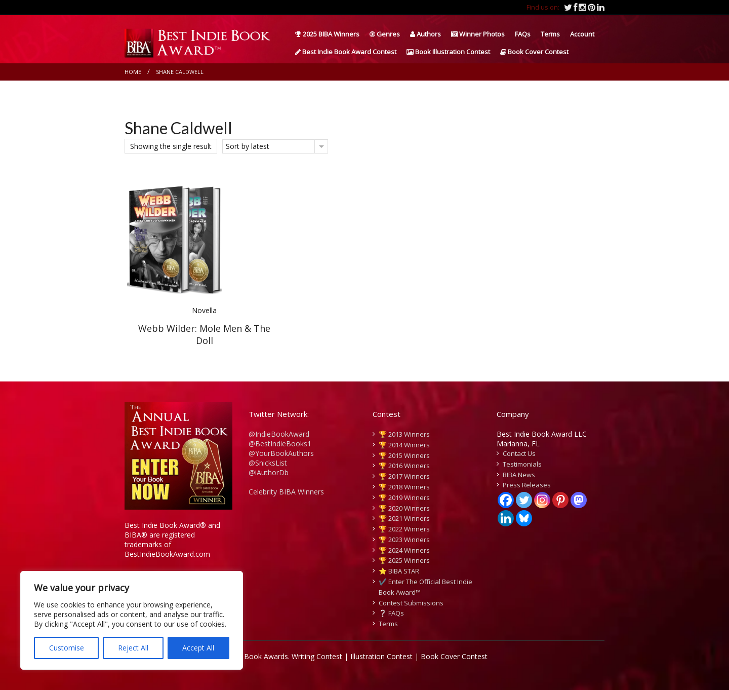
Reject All (133, 648)
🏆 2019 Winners (404, 497)
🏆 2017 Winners (404, 476)
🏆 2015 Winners (404, 455)
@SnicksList (268, 463)
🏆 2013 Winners (404, 434)
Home (133, 71)
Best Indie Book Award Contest (345, 51)
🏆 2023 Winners (404, 539)
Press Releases (527, 484)
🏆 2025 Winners (404, 560)
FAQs (523, 34)
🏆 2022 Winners (404, 528)
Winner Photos (478, 34)
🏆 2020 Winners (404, 508)
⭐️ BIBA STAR (399, 571)
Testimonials (522, 464)
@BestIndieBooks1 (280, 443)
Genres (385, 34)
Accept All (198, 648)
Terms (550, 34)
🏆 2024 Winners (404, 550)
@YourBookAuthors (281, 453)
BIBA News (519, 474)
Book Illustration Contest (448, 51)
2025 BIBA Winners (327, 34)
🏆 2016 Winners (404, 465)
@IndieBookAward (279, 434)
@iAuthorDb (269, 472)
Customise (66, 648)
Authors (425, 34)
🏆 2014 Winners (404, 444)
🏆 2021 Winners (404, 518)
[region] (131, 620)
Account (582, 34)
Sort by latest (247, 146)
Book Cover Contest (534, 51)
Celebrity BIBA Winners (286, 491)
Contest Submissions (411, 602)
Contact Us (519, 453)
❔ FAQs (391, 613)
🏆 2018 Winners (404, 486)
